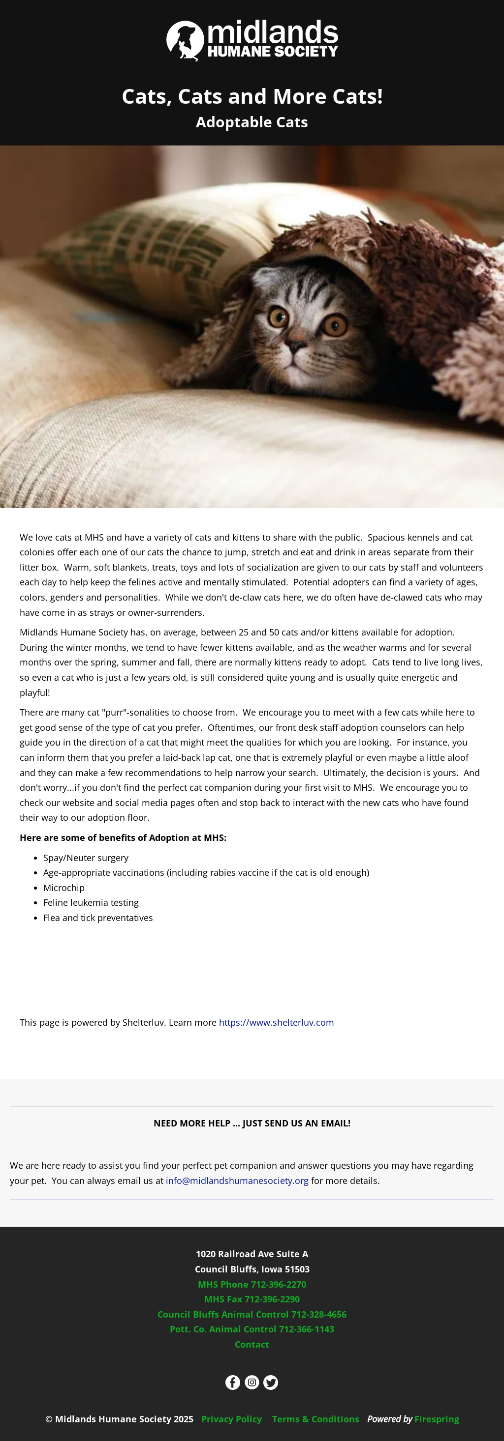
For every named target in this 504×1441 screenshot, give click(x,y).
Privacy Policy (231, 1419)
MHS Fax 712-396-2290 (252, 1299)
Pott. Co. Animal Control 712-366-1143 (252, 1329)
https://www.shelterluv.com (276, 1022)
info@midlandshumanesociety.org (237, 1180)
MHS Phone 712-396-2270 (252, 1284)
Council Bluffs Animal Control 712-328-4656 (252, 1314)
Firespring (436, 1419)
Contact (252, 1344)
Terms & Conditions (315, 1419)
